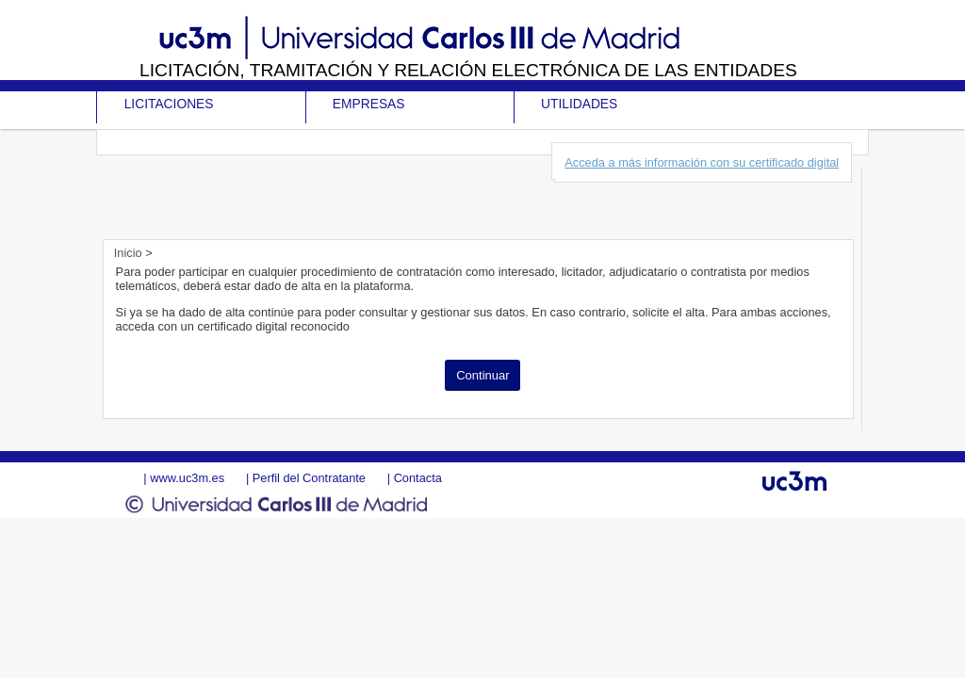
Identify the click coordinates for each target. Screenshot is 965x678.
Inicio (129, 253)
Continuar (482, 375)
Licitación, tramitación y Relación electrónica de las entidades (468, 70)
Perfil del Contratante (309, 478)
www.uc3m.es (187, 478)
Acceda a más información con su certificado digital (701, 162)
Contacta (418, 478)
